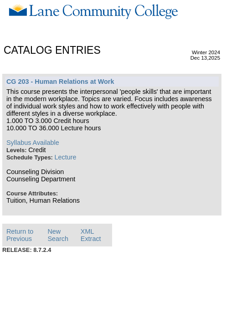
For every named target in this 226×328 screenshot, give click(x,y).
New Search (57, 235)
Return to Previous (19, 235)
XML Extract (91, 235)
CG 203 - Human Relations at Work (60, 81)
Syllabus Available (32, 142)
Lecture (66, 157)
